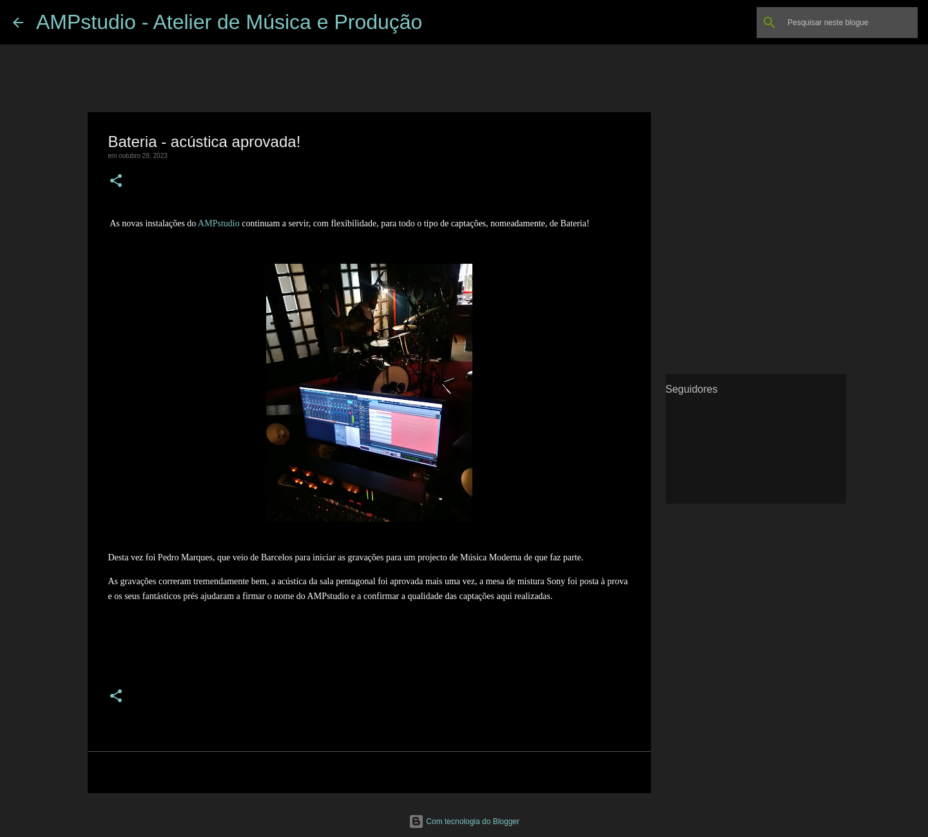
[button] (116, 181)
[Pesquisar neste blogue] (850, 22)
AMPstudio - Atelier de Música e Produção (229, 22)
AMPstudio (219, 223)
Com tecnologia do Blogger (464, 821)
